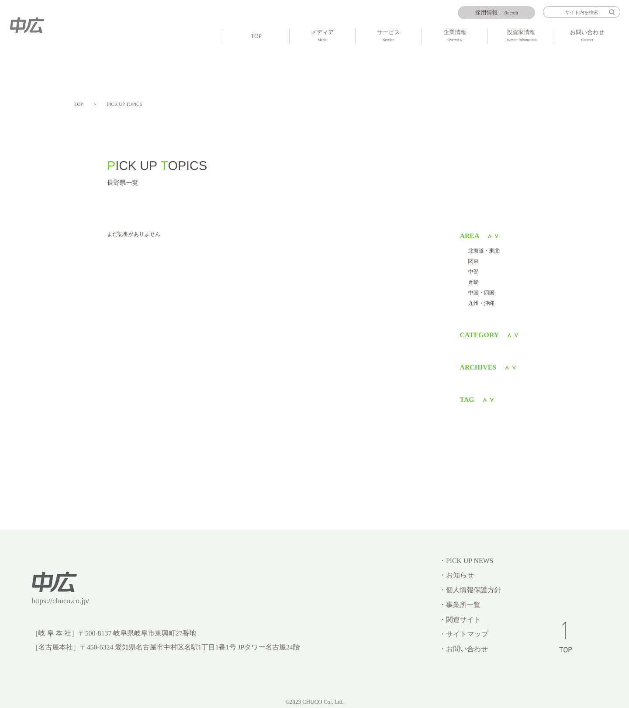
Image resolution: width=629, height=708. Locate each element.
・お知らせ (456, 575)
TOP (256, 36)
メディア (322, 36)
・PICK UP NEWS (466, 561)
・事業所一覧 (459, 605)
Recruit (496, 13)
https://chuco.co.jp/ (60, 601)
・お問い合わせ (463, 649)
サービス (388, 36)
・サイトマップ (463, 634)
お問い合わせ (587, 36)
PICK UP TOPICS (124, 104)
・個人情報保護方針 (470, 590)
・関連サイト (460, 620)
